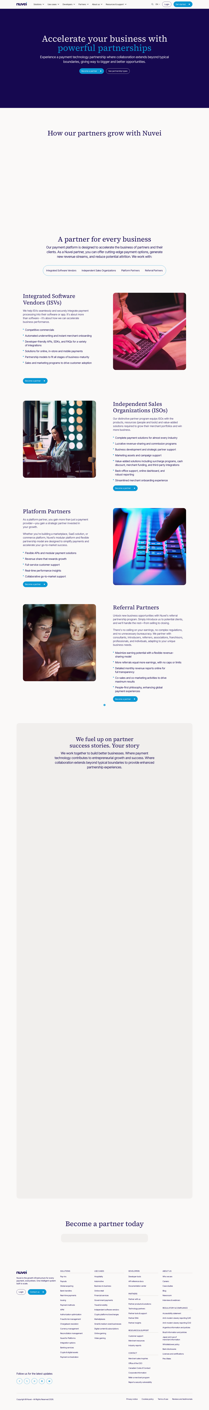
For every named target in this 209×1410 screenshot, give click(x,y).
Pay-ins (63, 1276)
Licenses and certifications (173, 1354)
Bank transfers (66, 1291)
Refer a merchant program (139, 1377)
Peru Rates (167, 1358)
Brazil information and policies (175, 1332)
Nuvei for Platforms (68, 1338)
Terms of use (163, 1399)
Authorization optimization (70, 1314)
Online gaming (100, 1333)
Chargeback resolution (69, 1324)
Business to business (102, 1286)
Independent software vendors (106, 1309)
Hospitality (98, 1276)
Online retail (99, 1291)
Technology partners (136, 1308)
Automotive (99, 1281)
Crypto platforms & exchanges (106, 1314)
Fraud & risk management (70, 1319)
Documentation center (137, 1286)
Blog (164, 1291)
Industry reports (134, 1345)
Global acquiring (66, 1286)
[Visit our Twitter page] (27, 1381)
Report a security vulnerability (140, 1382)
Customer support (135, 1336)
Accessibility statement (172, 1313)
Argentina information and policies (176, 1327)
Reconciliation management (71, 1333)
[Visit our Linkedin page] (42, 1381)
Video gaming (100, 1338)
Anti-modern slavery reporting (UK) (177, 1318)
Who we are (167, 1276)
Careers (166, 1281)
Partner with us (134, 1299)
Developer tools (134, 1276)
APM (62, 1309)
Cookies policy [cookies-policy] (148, 1399)
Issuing (63, 1300)
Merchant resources (136, 1340)
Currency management (69, 1328)
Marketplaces (99, 1319)
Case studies (168, 1286)
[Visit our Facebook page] (19, 1381)
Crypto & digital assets (69, 1352)
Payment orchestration (69, 1357)
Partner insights (134, 1323)
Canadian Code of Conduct (139, 1368)
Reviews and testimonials (182, 1399)
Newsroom (167, 1295)
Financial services (101, 1295)
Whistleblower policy (171, 1344)
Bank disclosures (169, 1349)
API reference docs (136, 1281)
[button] (158, 4)
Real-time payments (68, 1295)
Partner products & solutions (139, 1304)
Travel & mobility (100, 1305)
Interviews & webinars (171, 1300)
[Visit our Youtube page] (49, 1381)
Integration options (67, 1343)
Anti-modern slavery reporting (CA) (177, 1323)
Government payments (103, 1300)
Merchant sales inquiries (138, 1358)
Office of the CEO (135, 1363)
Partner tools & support (137, 1313)
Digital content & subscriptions (106, 1328)
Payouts (63, 1281)
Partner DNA (133, 1318)
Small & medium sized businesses (107, 1324)
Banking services (67, 1347)
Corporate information (137, 1373)
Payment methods (67, 1305)
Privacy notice (132, 1399)
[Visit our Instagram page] (34, 1381)
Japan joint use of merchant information (171, 1338)
